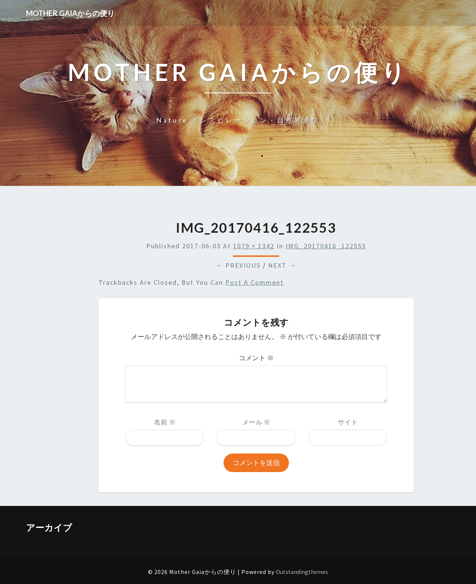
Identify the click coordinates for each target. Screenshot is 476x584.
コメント (256, 358)
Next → (282, 265)
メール (256, 422)
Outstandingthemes (302, 571)
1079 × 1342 (253, 246)
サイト (348, 422)
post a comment (254, 282)
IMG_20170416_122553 (326, 246)
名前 (165, 422)
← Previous (238, 265)
